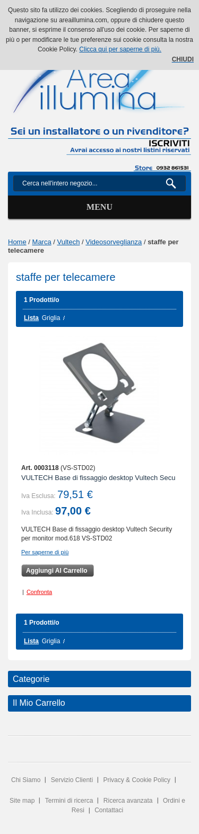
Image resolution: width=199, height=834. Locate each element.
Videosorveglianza (113, 242)
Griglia (51, 318)
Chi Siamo (25, 780)
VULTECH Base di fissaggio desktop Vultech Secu (98, 478)
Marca (41, 242)
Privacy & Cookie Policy (136, 780)
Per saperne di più (44, 552)
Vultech (68, 242)
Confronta (39, 592)
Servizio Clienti (72, 780)
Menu (99, 206)
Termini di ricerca (69, 800)
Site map (22, 800)
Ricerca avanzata (128, 800)
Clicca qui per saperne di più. (120, 49)
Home (17, 242)
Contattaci (108, 810)
